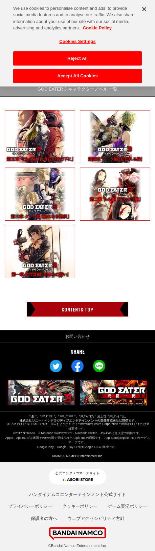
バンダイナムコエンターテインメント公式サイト (77, 494)
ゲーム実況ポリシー (127, 506)
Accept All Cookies (77, 74)
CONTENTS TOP (77, 309)
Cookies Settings (77, 39)
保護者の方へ (44, 518)
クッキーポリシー (79, 506)
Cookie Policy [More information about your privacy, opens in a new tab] (97, 26)
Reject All (77, 56)
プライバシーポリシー (30, 506)
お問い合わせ (77, 336)
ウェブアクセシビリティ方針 (96, 518)
